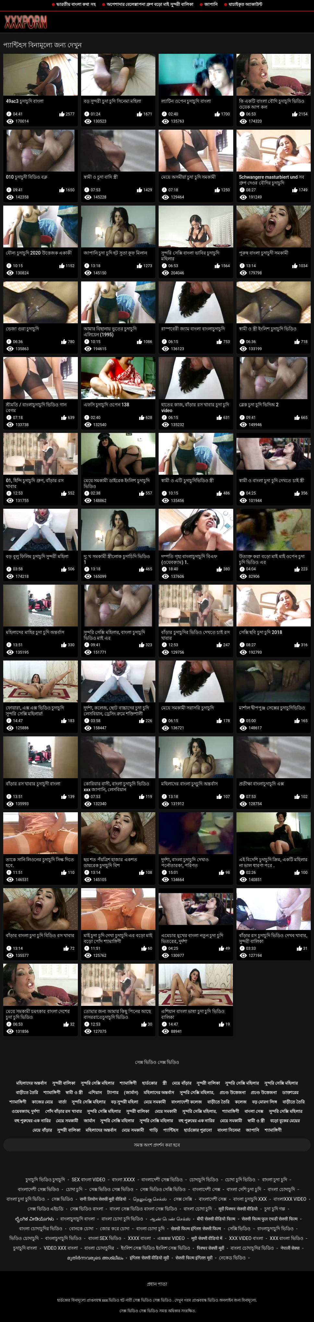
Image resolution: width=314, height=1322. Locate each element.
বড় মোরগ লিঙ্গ (264, 1102)
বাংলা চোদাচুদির (99, 1248)
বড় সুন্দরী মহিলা (124, 1102)
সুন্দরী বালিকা (63, 1083)
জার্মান (89, 1120)
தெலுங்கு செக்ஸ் (150, 1199)
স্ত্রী (165, 1083)
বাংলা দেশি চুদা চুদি (244, 1189)
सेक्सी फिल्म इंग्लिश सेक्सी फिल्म (196, 1228)
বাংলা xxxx (123, 1179)
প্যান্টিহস (170, 1130)
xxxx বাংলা (139, 1238)
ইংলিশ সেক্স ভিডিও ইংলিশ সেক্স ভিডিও (155, 1248)
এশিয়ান (95, 1092)
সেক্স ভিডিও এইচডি (45, 1208)
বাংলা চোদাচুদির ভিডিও (40, 1228)
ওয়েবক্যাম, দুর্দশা (26, 1111)
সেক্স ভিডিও (62, 1199)
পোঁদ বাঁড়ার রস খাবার (63, 1111)
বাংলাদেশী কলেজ (186, 1102)
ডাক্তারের (290, 1092)
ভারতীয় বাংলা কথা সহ (76, 4)
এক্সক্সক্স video (171, 1238)
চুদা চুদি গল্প (274, 1208)
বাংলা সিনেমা (228, 1130)
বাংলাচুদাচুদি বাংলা (77, 1218)
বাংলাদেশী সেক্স (206, 1189)
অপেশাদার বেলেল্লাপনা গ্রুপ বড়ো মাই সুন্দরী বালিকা (150, 4)
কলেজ (241, 1102)
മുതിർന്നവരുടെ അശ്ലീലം (95, 1257)
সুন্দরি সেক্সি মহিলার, (197, 1092)
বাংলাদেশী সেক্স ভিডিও (162, 1179)
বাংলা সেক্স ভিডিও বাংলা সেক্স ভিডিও (143, 1208)
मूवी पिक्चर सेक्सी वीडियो (238, 1208)
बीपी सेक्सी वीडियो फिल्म (216, 1218)
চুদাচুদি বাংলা (25, 1248)
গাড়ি (153, 1130)
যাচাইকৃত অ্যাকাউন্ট (245, 4)
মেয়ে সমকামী (155, 1102)
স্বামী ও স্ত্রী (74, 1092)
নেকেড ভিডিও (232, 1257)
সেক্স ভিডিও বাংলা (86, 1208)
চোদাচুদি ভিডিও (203, 1179)
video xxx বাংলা (61, 1248)
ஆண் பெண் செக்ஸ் (170, 1218)
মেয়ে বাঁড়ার (181, 1083)
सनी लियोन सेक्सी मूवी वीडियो (103, 1199)
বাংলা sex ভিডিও (104, 1238)
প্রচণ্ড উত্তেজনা (232, 1092)
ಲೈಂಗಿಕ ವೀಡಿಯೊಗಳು (34, 1218)
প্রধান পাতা (157, 1284)
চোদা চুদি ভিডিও (240, 1179)
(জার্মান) (131, 1092)
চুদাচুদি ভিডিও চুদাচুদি (45, 1179)
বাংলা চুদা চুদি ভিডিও (25, 1199)
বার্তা (62, 1102)
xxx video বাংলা (246, 1238)
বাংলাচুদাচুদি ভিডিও (275, 1228)
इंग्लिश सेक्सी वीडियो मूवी (149, 1257)
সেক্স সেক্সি (183, 1199)
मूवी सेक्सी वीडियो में (206, 1238)
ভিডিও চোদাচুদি (23, 1238)
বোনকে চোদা (81, 1228)
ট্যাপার (112, 1092)
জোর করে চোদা (114, 1228)
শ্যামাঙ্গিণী (128, 1083)
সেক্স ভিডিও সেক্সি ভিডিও (163, 1189)
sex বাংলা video (88, 1179)
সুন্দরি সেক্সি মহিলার (97, 1083)
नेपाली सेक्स (290, 1248)
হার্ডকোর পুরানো (198, 1130)
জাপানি (211, 4)
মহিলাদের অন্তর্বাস (31, 1083)
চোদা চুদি (74, 1189)
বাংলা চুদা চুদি (274, 1179)
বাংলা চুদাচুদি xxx (250, 1199)
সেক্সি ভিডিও (239, 1228)
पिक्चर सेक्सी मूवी (210, 1248)
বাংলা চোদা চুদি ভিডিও (122, 1218)
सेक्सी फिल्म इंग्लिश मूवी (193, 1257)
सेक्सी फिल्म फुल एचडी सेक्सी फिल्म (269, 1218)
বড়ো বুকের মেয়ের (285, 1120)
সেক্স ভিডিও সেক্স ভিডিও (157, 1062)
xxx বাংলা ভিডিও (286, 1238)
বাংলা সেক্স (254, 1111)
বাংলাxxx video (289, 1199)
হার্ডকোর (149, 1083)
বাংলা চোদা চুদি (198, 1208)
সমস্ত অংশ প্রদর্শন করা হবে (157, 1145)
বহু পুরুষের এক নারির (32, 1120)
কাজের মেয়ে (42, 1102)
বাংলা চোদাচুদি (281, 1189)
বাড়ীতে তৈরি (27, 1092)
